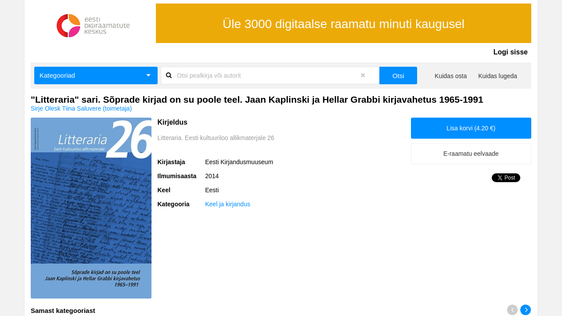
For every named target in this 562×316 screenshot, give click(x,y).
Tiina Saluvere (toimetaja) (97, 108)
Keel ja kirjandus (227, 204)
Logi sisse (511, 52)
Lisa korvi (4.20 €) (471, 128)
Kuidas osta (451, 75)
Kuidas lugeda (497, 75)
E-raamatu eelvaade (471, 153)
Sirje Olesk (46, 108)
